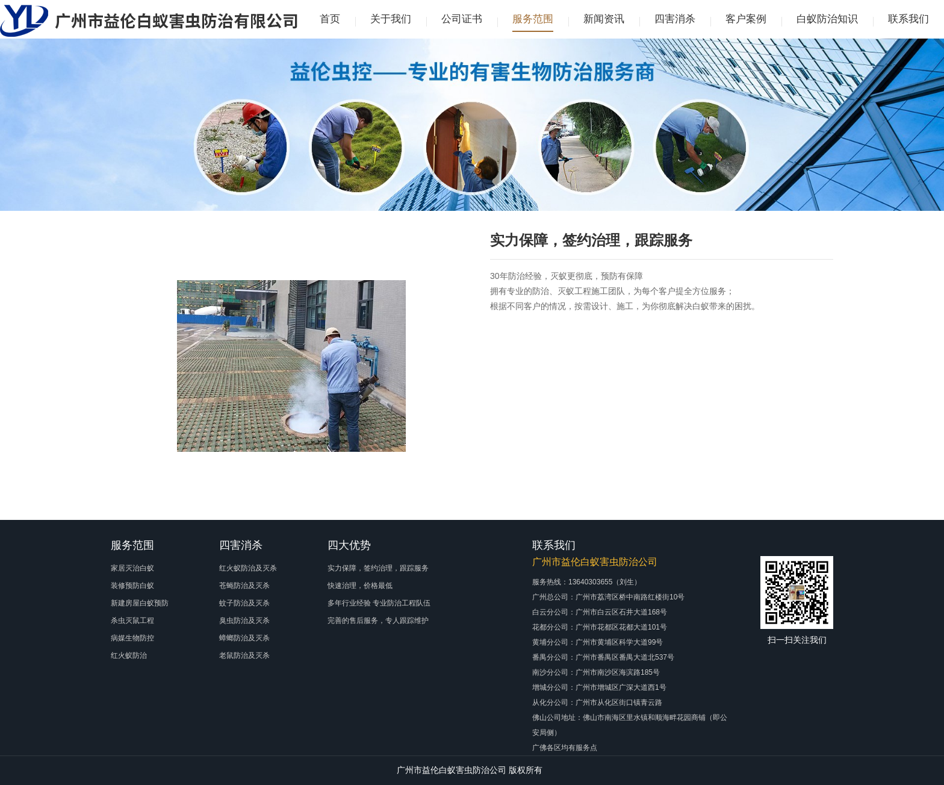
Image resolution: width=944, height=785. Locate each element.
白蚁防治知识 (827, 19)
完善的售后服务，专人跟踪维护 (378, 620)
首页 (330, 19)
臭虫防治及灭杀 (244, 620)
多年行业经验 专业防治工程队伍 (379, 603)
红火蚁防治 (129, 655)
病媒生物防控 (132, 638)
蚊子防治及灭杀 (244, 603)
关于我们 (390, 19)
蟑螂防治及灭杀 (244, 638)
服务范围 (532, 19)
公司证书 (461, 19)
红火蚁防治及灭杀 (248, 568)
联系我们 (908, 19)
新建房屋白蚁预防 (140, 603)
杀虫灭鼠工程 (132, 620)
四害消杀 (674, 19)
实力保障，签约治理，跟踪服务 (378, 568)
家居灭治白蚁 (132, 568)
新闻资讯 (603, 19)
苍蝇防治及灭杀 (244, 585)
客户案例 (745, 19)
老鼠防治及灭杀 (244, 655)
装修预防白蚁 (132, 585)
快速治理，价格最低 (360, 585)
